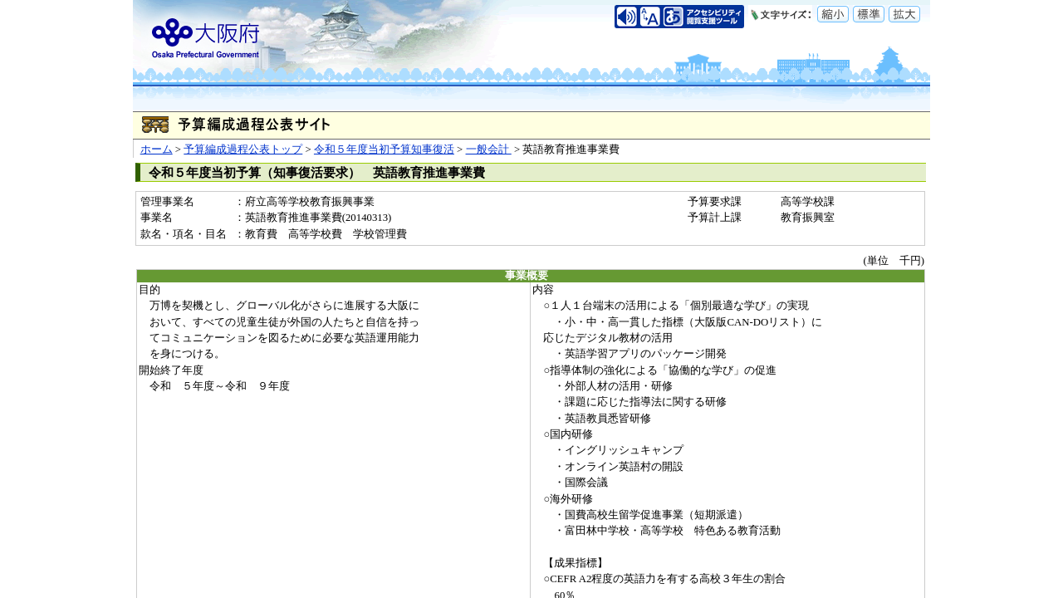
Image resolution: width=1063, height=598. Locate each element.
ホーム (156, 149)
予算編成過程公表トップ (243, 149)
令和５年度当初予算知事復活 (384, 149)
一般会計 (489, 149)
